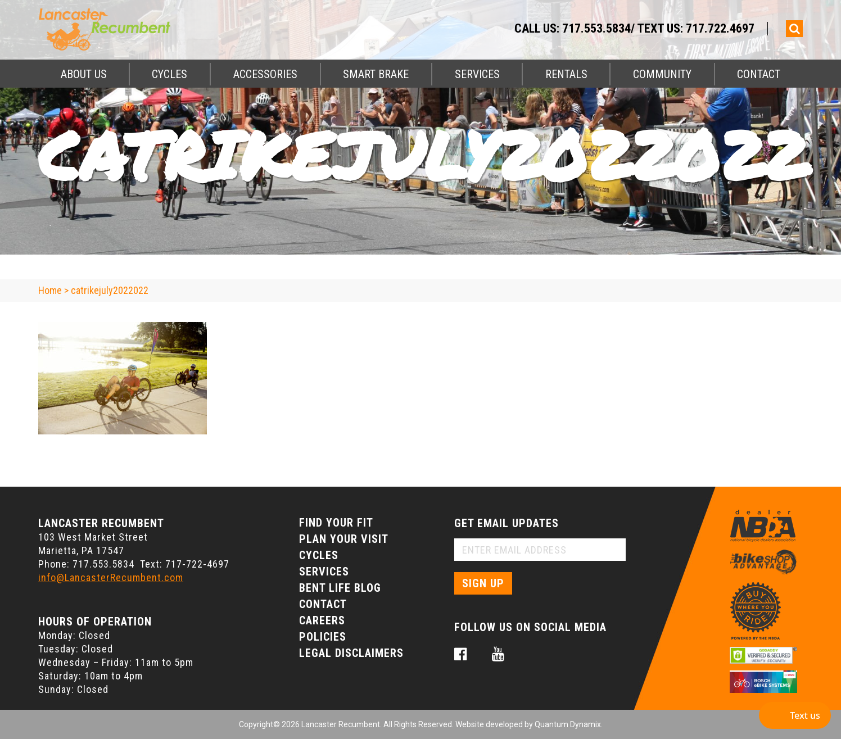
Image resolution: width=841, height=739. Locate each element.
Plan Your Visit (343, 539)
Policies (322, 636)
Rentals (566, 74)
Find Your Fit (336, 522)
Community (662, 74)
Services (477, 74)
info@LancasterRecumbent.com (110, 577)
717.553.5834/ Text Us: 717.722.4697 (658, 28)
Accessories (265, 74)
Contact (758, 74)
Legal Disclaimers (351, 653)
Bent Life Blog (340, 588)
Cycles (169, 74)
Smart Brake (376, 74)
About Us (84, 74)
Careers (322, 620)
